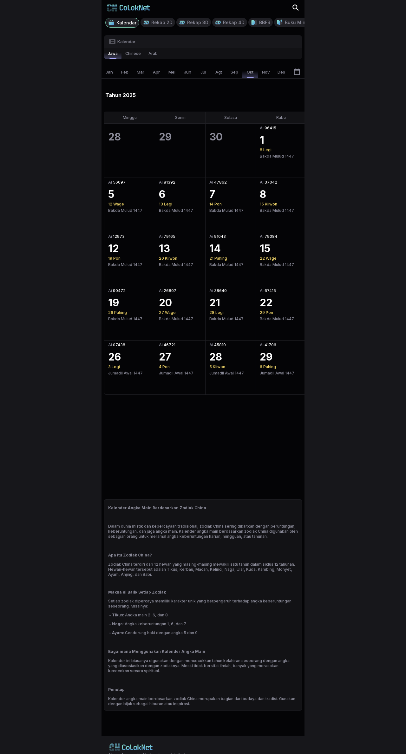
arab (153, 53)
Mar (140, 72)
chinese (133, 53)
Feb (124, 72)
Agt (218, 72)
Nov (266, 72)
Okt (250, 73)
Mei (171, 72)
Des (281, 72)
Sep (234, 72)
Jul (203, 72)
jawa (113, 55)
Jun (187, 72)
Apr (156, 72)
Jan (109, 72)
